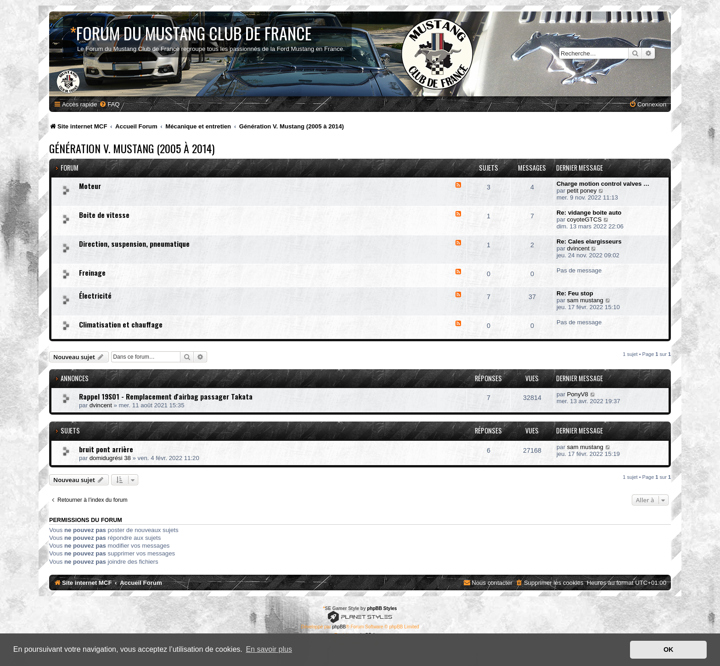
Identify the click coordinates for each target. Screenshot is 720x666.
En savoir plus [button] (269, 649)
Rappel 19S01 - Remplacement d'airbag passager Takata (166, 396)
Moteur (90, 185)
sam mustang (585, 300)
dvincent (578, 248)
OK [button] (669, 649)
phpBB (339, 626)
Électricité (95, 295)
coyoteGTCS (584, 219)
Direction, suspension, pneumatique (134, 243)
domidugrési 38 (110, 458)
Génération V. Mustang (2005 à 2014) (131, 148)
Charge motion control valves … (603, 183)
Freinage (92, 272)
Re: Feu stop (575, 293)
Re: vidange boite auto (589, 212)
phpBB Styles (382, 608)
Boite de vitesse (104, 214)
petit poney (582, 190)
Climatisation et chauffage (121, 324)
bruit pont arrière (106, 449)
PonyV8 (577, 394)
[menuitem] (109, 104)
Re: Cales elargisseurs (589, 241)
